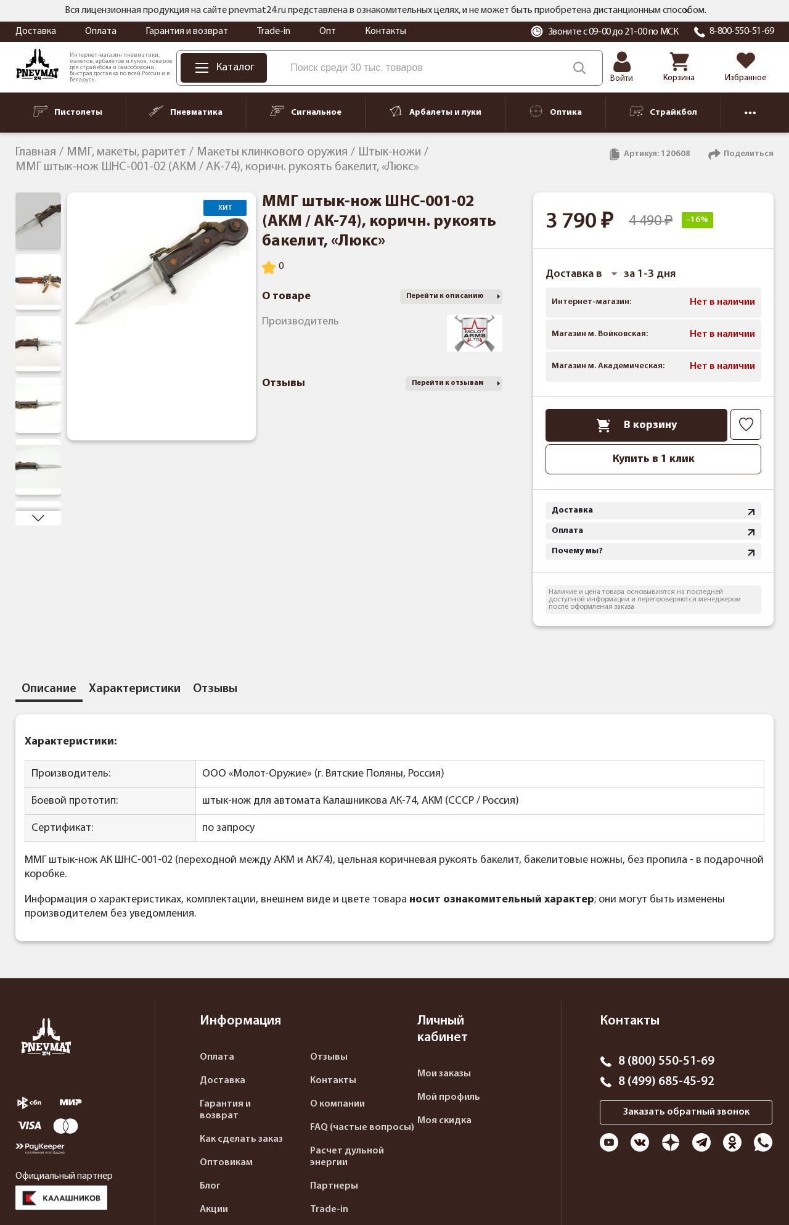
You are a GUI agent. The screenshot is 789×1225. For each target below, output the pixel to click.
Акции (214, 1210)
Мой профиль (448, 1097)
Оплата (101, 31)
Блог (210, 1186)
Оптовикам (226, 1163)
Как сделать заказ (241, 1139)
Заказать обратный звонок (686, 1112)
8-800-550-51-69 (741, 31)
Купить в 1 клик (654, 459)
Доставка (35, 31)
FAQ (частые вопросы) (362, 1127)
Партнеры (334, 1186)
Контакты (385, 31)
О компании (337, 1104)
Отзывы (329, 1057)
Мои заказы (444, 1074)
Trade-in (273, 31)
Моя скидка (444, 1121)
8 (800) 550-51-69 (666, 1061)
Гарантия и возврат (186, 31)
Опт (327, 31)
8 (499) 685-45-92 (666, 1082)
